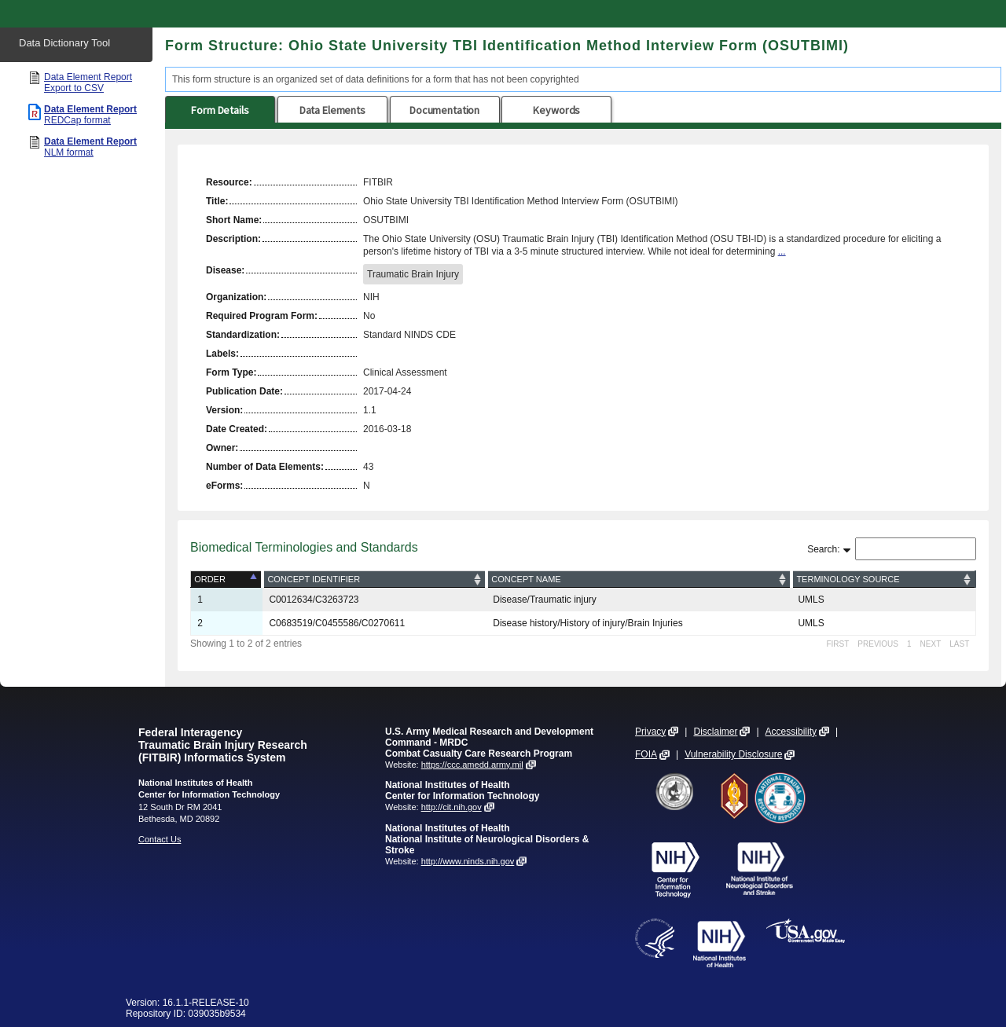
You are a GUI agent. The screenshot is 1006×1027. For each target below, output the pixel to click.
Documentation (444, 110)
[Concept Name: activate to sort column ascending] (638, 579)
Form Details (219, 110)
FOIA (646, 754)
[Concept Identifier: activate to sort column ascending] (374, 579)
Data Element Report (88, 83)
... (782, 251)
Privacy (650, 731)
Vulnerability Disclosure (733, 754)
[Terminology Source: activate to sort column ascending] (883, 579)
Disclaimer (715, 731)
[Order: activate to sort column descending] (227, 579)
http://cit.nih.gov (451, 807)
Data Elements (332, 110)
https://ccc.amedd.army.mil (472, 764)
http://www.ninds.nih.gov (468, 861)
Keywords (556, 110)
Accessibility (791, 731)
